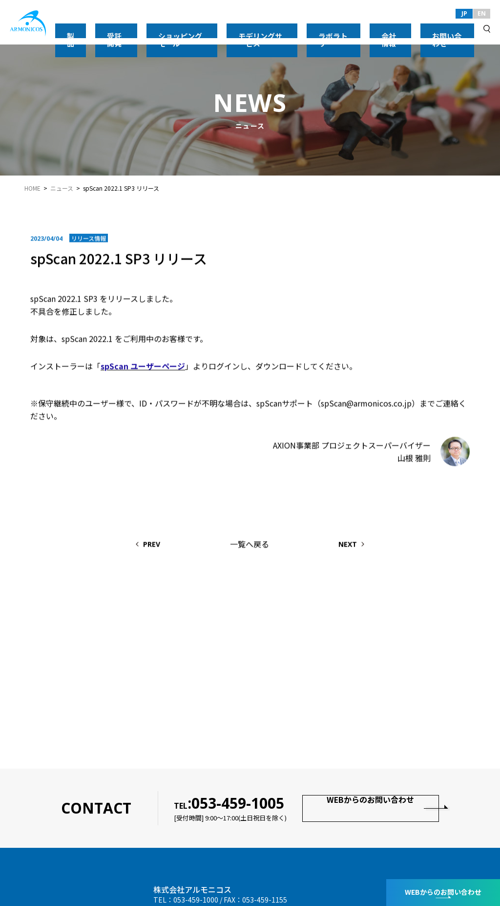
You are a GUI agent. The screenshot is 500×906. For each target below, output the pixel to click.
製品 (171, 29)
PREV (131, 545)
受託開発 (199, 29)
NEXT (368, 545)
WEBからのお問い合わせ (369, 808)
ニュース (61, 188)
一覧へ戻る (249, 545)
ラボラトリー (373, 29)
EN (482, 13)
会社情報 (414, 29)
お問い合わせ (455, 29)
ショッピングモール (249, 29)
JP (464, 13)
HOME (32, 188)
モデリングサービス (316, 29)
